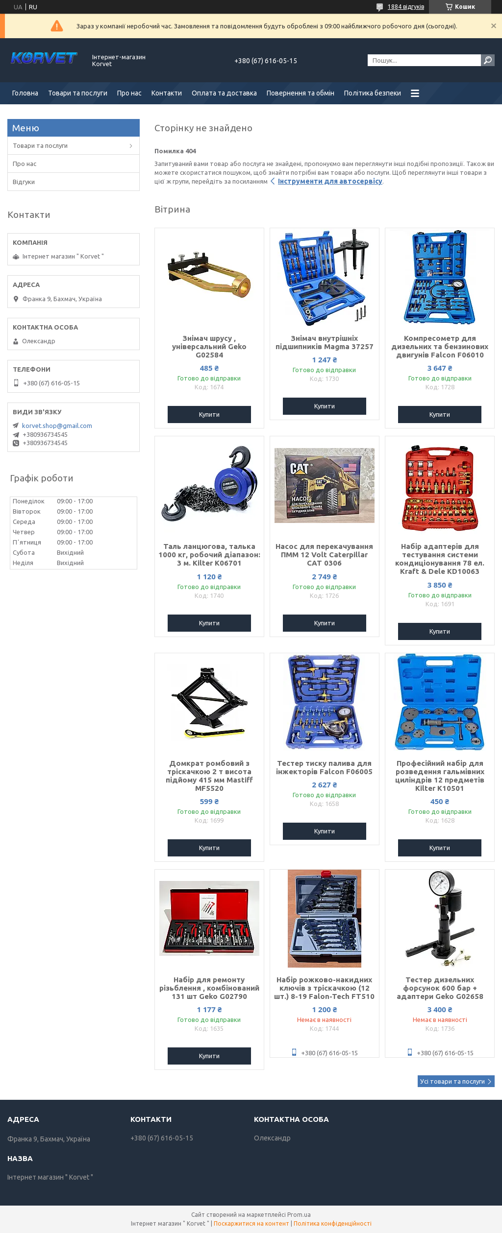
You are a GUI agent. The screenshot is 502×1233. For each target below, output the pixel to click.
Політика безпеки (372, 93)
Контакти (166, 93)
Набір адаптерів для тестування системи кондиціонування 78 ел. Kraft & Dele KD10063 (439, 558)
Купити (209, 414)
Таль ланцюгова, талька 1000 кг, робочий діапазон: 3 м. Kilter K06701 (209, 554)
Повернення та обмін (300, 93)
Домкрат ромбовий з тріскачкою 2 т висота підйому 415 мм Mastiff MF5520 (209, 775)
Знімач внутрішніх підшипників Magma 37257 (325, 342)
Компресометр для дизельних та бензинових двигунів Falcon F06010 (439, 346)
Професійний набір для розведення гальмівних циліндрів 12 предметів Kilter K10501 (439, 775)
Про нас (129, 93)
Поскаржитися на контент (251, 1223)
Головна (25, 93)
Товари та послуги (77, 93)
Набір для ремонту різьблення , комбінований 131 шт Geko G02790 (209, 987)
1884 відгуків (406, 6)
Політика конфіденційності (333, 1223)
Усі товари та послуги (452, 1081)
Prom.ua (299, 1214)
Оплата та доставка (224, 93)
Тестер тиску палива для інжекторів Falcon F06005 (324, 767)
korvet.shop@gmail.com (57, 425)
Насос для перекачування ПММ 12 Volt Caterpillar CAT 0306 (324, 554)
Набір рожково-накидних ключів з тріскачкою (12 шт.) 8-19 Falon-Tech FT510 (324, 987)
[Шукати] (488, 60)
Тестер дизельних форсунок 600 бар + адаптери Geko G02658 (440, 987)
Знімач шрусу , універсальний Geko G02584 (209, 346)
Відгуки (24, 181)
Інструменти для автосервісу (330, 181)
